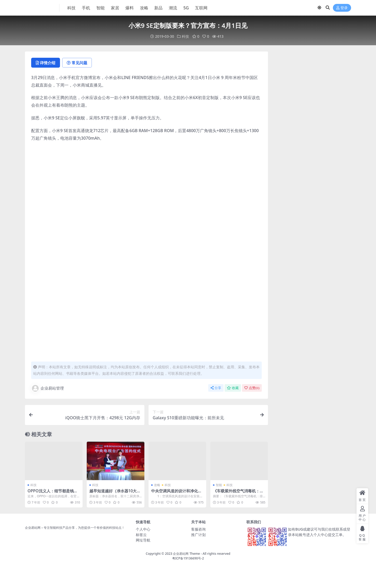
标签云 (141, 534)
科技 (185, 36)
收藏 (233, 388)
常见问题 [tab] (77, 62)
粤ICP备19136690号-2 (188, 558)
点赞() (251, 388)
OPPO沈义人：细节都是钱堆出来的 (53, 493)
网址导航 (143, 540)
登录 (342, 8)
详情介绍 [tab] (45, 62)
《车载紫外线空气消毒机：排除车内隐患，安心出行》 (238, 493)
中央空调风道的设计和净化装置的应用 (176, 493)
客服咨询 (198, 529)
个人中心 (143, 529)
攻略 (157, 485)
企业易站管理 (47, 388)
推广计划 (198, 534)
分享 (216, 388)
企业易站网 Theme (186, 553)
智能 (219, 485)
